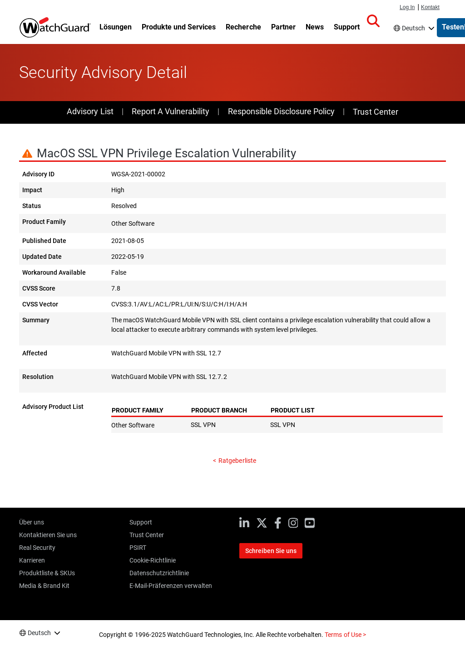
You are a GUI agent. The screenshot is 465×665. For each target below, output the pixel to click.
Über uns (31, 522)
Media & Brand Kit (44, 585)
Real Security (37, 547)
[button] (373, 21)
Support (140, 522)
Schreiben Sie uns (271, 550)
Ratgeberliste (237, 460)
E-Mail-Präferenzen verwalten (170, 585)
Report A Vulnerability (170, 111)
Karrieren (32, 560)
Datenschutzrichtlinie (159, 573)
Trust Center (375, 111)
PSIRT (137, 547)
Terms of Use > (345, 634)
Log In (407, 7)
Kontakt (430, 7)
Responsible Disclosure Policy (281, 111)
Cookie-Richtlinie (152, 560)
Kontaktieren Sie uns (48, 535)
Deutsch (413, 28)
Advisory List (90, 111)
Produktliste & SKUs (47, 573)
